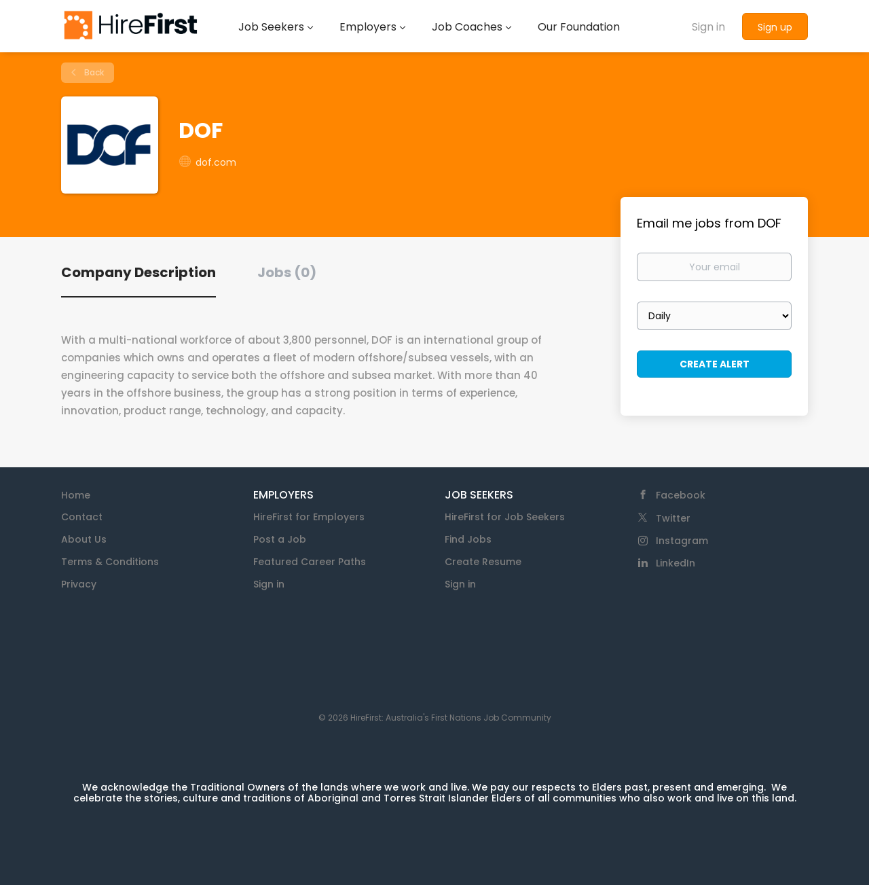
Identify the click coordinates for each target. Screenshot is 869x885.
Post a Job (279, 539)
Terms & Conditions (110, 561)
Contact (82, 517)
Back (93, 72)
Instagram (682, 540)
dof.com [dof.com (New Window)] (216, 162)
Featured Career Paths (309, 561)
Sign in (708, 27)
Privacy (78, 584)
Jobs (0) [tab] (286, 272)
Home (75, 495)
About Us (84, 539)
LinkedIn (675, 563)
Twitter (673, 518)
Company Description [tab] (138, 272)
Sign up (775, 27)
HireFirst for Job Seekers (505, 517)
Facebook (680, 495)
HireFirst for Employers (309, 517)
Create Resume (483, 561)
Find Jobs (468, 539)
